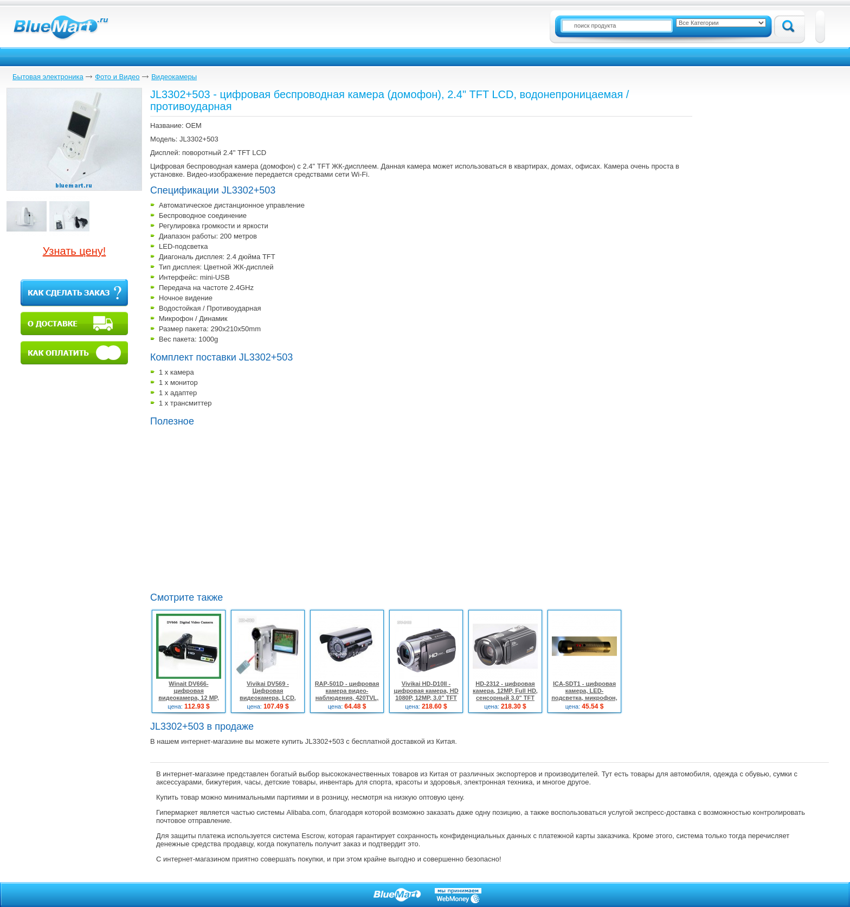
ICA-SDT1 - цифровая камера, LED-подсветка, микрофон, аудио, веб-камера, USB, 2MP (584, 697)
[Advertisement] (241, 508)
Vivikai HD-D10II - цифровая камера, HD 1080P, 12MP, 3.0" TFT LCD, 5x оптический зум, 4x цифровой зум (426, 697)
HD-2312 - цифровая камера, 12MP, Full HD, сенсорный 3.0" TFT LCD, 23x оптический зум (505, 697)
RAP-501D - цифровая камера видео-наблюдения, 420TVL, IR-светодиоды (347, 694)
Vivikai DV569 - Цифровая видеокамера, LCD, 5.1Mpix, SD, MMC (268, 694)
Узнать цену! (74, 251)
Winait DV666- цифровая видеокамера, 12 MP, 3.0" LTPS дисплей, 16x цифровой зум (188, 697)
